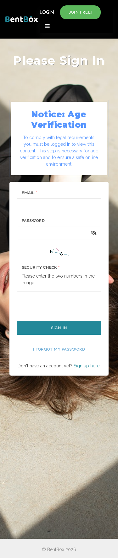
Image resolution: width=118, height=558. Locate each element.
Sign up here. (87, 365)
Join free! (80, 12)
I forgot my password (59, 349)
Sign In (59, 328)
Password (33, 220)
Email (29, 193)
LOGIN (47, 12)
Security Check (41, 267)
